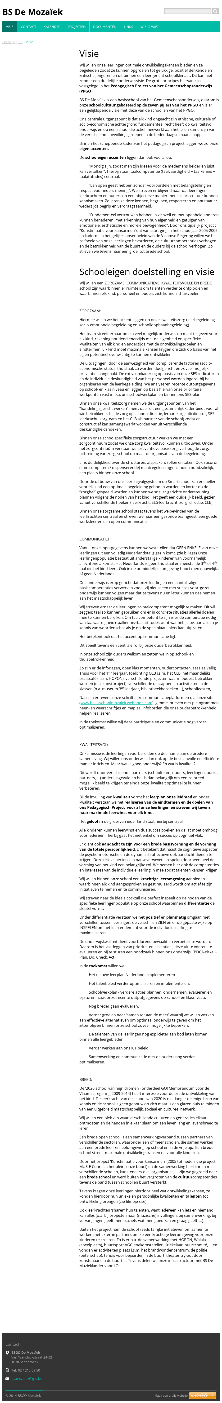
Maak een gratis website (171, 1395)
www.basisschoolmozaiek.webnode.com (116, 702)
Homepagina (12, 42)
